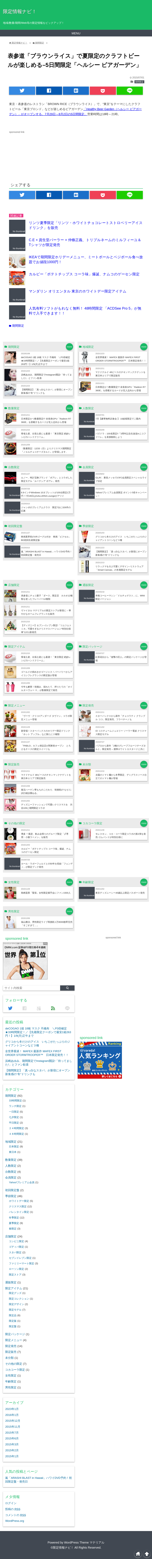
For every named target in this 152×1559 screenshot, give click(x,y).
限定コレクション (19, 1298)
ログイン (10, 1503)
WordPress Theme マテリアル (84, 1542)
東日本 (12, 1152)
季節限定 (10, 1196)
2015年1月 (12, 1456)
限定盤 (12, 1326)
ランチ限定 (15, 1106)
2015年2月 (12, 1450)
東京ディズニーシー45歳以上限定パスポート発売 (120, 893)
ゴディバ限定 (16, 1246)
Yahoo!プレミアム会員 (21, 1182)
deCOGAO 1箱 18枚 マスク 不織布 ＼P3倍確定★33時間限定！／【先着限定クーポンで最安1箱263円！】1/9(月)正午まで (45, 360)
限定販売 (10, 1351)
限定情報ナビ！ (20, 11)
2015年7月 (12, 1432)
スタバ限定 (15, 1252)
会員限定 (10, 1177)
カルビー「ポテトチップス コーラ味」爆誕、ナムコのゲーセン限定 (84, 274)
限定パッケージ (15, 1334)
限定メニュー (13, 1340)
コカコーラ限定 (15, 1369)
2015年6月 (12, 1438)
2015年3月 (12, 1444)
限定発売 (10, 1346)
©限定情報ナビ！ (62, 1547)
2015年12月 (12, 1420)
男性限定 (10, 1387)
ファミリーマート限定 (21, 1263)
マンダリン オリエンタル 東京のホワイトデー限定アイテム (77, 291)
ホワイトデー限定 (19, 1200)
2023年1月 (12, 1409)
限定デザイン (16, 1304)
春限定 (12, 1228)
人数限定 (10, 1165)
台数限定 (10, 1171)
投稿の (12, 1509)
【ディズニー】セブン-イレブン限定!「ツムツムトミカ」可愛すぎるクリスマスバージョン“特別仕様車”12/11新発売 (46, 628)
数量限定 (10, 1159)
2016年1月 (12, 1414)
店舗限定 (10, 1236)
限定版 (12, 1320)
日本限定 (14, 1146)
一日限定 (14, 1111)
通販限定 (10, 1282)
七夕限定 (14, 1117)
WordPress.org (14, 1520)
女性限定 (10, 1375)
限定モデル (15, 1309)
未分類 (9, 1357)
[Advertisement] (34, 155)
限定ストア (15, 1274)
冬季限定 (14, 1217)
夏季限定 (14, 1223)
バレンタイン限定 (19, 1211)
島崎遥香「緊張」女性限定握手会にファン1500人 (46, 893)
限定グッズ (15, 1293)
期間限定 (139, 82)
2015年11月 (12, 1426)
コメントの (15, 1515)
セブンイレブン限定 (20, 1257)
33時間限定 (15, 1100)
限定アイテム (13, 1288)
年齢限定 (10, 1381)
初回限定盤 (12, 1190)
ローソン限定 (16, 1268)
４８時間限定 (16, 1133)
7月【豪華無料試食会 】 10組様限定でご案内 (118, 418)
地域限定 (10, 1141)
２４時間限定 (16, 1128)
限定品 (12, 1315)
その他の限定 (13, 1363)
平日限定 (14, 1122)
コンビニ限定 (16, 1241)
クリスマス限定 (18, 1206)
